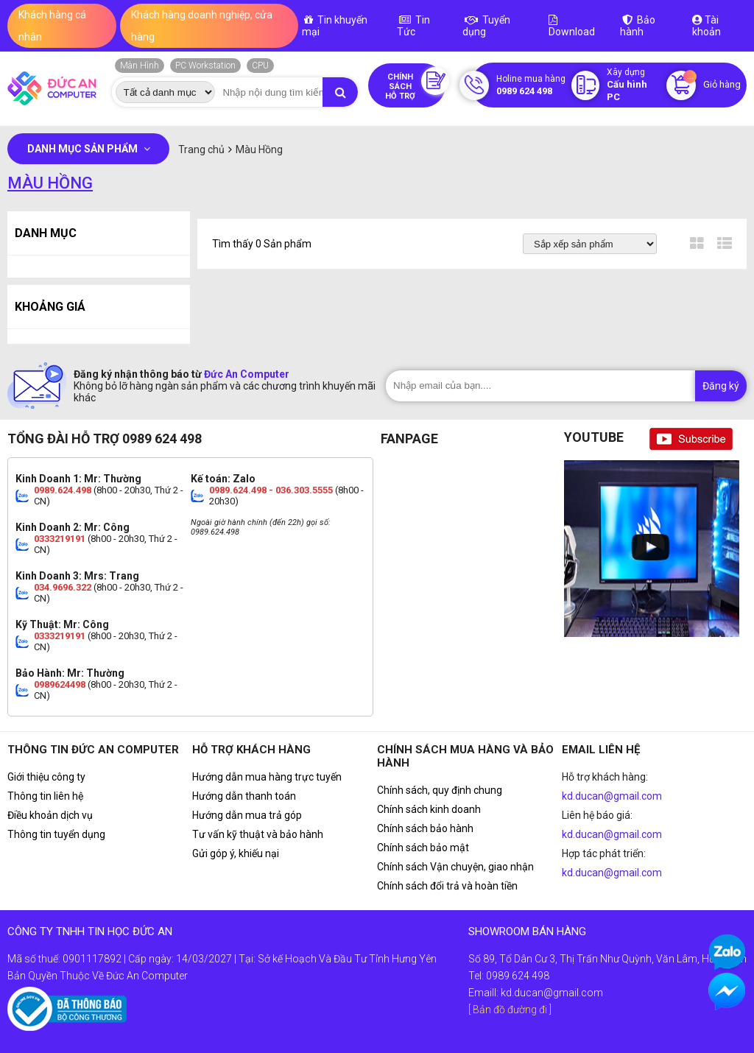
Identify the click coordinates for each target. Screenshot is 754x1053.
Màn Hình (139, 65)
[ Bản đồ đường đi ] (510, 1009)
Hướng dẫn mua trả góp (247, 815)
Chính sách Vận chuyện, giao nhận (455, 867)
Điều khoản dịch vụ (50, 815)
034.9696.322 (62, 587)
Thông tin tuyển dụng (56, 834)
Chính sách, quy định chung (439, 790)
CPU (260, 65)
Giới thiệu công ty (46, 777)
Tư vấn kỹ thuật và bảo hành (257, 834)
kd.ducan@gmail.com (612, 796)
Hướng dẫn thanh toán (244, 796)
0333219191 (59, 538)
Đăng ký (720, 386)
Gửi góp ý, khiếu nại (235, 853)
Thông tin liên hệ (45, 796)
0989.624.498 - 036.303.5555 (271, 490)
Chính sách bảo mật (423, 847)
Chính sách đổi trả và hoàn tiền (447, 886)
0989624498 (59, 684)
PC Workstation (205, 65)
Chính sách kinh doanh (429, 809)
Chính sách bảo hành (425, 828)
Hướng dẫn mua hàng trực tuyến (267, 777)
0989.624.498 (62, 490)
